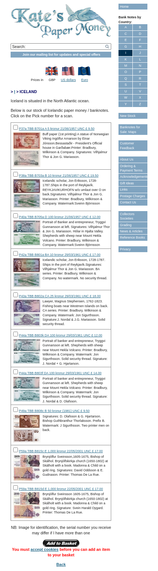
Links (124, 189)
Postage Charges (132, 196)
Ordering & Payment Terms (131, 168)
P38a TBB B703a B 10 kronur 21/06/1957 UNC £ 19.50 (58, 175)
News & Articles (131, 231)
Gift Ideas (127, 183)
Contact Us (128, 202)
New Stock (127, 116)
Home (124, 6)
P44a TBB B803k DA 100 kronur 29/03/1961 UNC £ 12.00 (60, 335)
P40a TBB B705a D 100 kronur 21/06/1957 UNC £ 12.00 (60, 217)
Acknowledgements (133, 176)
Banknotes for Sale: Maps (130, 129)
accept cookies (45, 549)
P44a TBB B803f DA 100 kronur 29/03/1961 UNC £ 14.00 (60, 373)
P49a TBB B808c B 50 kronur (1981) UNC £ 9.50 (54, 411)
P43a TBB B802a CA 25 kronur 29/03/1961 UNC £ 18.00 (60, 296)
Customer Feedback (127, 145)
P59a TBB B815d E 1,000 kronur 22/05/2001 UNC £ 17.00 (61, 489)
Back (60, 564)
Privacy (125, 249)
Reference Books (132, 237)
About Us (126, 159)
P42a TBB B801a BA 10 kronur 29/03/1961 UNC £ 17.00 (60, 255)
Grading (126, 225)
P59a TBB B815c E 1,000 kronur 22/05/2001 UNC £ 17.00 (61, 451)
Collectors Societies (127, 216)
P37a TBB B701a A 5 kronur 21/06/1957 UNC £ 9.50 (57, 128)
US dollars (68, 80)
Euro (84, 80)
